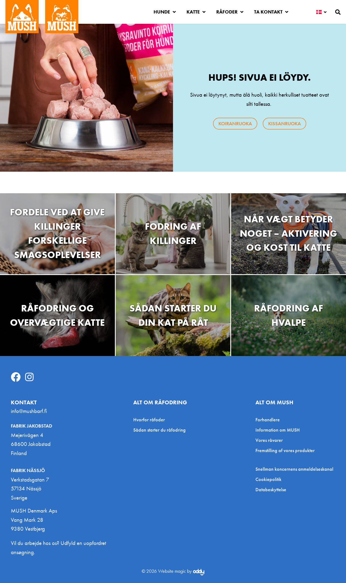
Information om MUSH (277, 430)
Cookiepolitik (268, 479)
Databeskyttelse (270, 489)
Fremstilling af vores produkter (285, 450)
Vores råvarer (269, 440)
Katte (196, 12)
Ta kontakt (271, 12)
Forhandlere (267, 419)
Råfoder (229, 12)
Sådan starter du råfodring (159, 430)
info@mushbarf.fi (29, 411)
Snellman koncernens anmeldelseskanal (294, 469)
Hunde (165, 12)
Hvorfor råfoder (149, 419)
